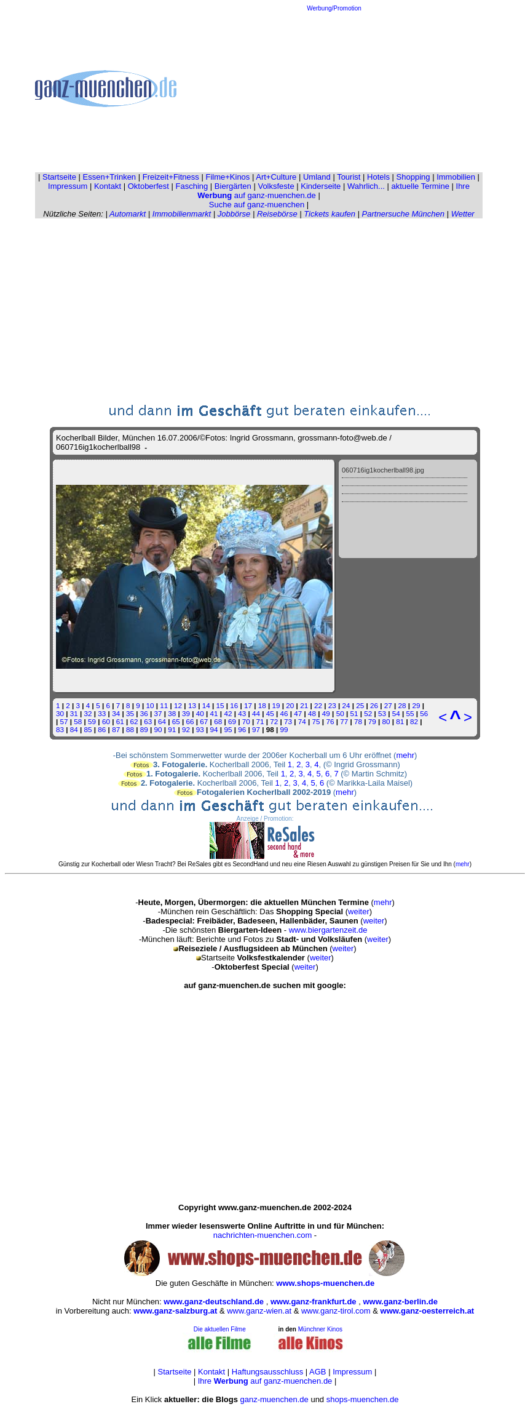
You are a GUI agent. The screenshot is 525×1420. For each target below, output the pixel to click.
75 (316, 721)
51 (354, 713)
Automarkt (127, 213)
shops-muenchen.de (362, 1399)
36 (144, 713)
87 (116, 729)
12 (178, 705)
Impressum (67, 186)
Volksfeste (276, 186)
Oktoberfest (148, 186)
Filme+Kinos (227, 176)
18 (262, 705)
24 (346, 705)
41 (214, 713)
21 (304, 705)
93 (200, 729)
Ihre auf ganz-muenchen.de (265, 1381)
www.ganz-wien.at (259, 1310)
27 (388, 705)
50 (340, 713)
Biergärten (233, 186)
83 (60, 729)
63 (148, 721)
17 (248, 705)
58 (78, 721)
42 (228, 713)
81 (400, 721)
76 (330, 721)
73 (288, 721)
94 (214, 729)
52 (368, 713)
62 (134, 721)
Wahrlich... (366, 186)
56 (424, 713)
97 (256, 729)
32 (88, 713)
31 (74, 713)
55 (410, 713)
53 (382, 713)
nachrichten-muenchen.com (262, 1235)
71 (260, 721)
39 (186, 713)
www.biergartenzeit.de (328, 930)
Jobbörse (234, 213)
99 (284, 729)
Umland (317, 176)
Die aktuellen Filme (220, 1329)
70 (246, 721)
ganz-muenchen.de (274, 1399)
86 (102, 729)
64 (162, 721)
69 (232, 721)
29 (416, 705)
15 (220, 705)
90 (158, 729)
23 (332, 705)
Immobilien (455, 176)
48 (312, 713)
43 (242, 713)
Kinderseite (321, 186)
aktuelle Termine (420, 186)
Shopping (413, 176)
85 (88, 729)
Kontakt (107, 186)
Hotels (378, 176)
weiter (358, 911)
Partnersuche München (403, 213)
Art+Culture (276, 176)
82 (414, 721)
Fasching (191, 186)
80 (386, 721)
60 (106, 721)
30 (60, 713)
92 (186, 729)
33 (102, 713)
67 (204, 721)
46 (284, 713)
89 (144, 729)
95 (228, 729)
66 (190, 721)
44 (256, 713)
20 (290, 705)
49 (326, 713)
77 (344, 721)
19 (276, 705)
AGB (317, 1371)
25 (360, 705)
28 (402, 705)
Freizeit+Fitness (171, 176)
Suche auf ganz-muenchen (256, 204)
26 (374, 705)
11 (164, 705)
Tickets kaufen (329, 213)
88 (130, 729)
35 (130, 713)
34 (116, 713)
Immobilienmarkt (181, 213)
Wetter (463, 213)
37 (158, 713)
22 (318, 705)
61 (120, 721)
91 (172, 729)
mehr (405, 755)
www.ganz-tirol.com (336, 1310)
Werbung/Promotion (334, 8)
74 (302, 721)
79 (372, 721)
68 (218, 721)
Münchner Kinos (320, 1329)
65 (176, 721)
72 (274, 721)
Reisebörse (277, 213)
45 (270, 713)
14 (206, 705)
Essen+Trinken (109, 176)
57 (64, 721)
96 (242, 729)
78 (358, 721)
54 (396, 713)
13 (192, 705)
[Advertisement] (334, 89)
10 (150, 705)
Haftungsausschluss (267, 1371)
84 (74, 729)
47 (298, 713)
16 (234, 705)
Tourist (348, 176)
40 (200, 713)
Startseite (59, 176)
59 (92, 721)
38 (172, 713)
